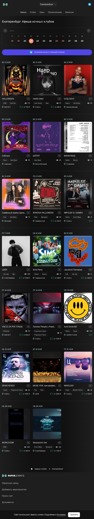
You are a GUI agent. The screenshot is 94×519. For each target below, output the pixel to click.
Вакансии (69, 12)
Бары (42, 12)
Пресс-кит (7, 496)
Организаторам (55, 12)
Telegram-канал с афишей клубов (47, 52)
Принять (74, 514)
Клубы (33, 12)
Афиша (23, 12)
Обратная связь (10, 483)
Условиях (61, 514)
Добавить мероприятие (14, 489)
